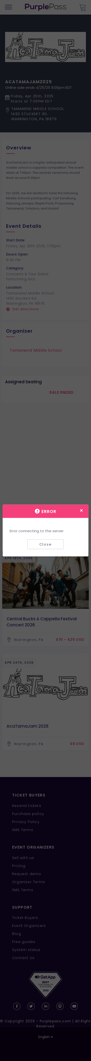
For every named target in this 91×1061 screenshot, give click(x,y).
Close (45, 544)
